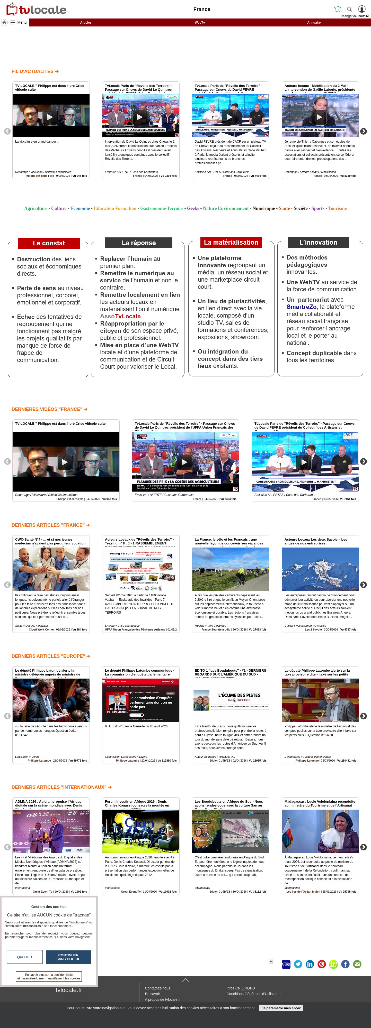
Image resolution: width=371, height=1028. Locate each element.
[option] (51, 130)
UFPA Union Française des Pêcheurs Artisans (135, 629)
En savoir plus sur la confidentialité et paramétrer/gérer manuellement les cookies (49, 976)
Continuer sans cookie (68, 957)
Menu (22, 22)
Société (301, 208)
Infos (241, 988)
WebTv (200, 22)
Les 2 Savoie (313, 629)
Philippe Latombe (39, 760)
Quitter (24, 957)
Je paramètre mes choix (281, 1008)
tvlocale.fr (69, 989)
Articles (86, 22)
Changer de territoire (355, 16)
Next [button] (363, 131)
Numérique (264, 208)
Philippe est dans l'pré (39, 175)
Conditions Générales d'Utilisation (254, 994)
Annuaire (314, 22)
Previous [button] (7, 131)
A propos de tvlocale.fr (163, 999)
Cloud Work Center (41, 629)
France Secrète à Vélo (215, 629)
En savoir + (154, 994)
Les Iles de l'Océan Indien (303, 891)
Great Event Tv (130, 891)
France (137, 175)
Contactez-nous (157, 988)
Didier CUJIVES (220, 760)
